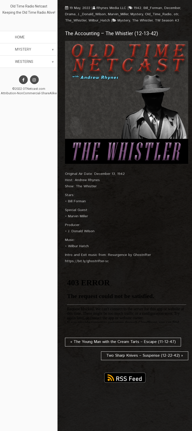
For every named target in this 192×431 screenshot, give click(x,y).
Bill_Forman (153, 7)
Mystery (23, 49)
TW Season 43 (167, 20)
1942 (137, 7)
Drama (70, 14)
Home (20, 37)
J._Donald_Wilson (92, 14)
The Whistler (142, 20)
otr (176, 14)
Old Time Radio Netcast (28, 6)
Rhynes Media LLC (111, 7)
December (172, 7)
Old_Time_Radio (158, 14)
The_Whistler (75, 20)
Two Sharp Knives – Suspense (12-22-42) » (144, 355)
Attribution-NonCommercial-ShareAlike (29, 93)
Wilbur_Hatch (99, 20)
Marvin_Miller (118, 14)
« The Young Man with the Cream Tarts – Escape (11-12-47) (123, 342)
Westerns (24, 62)
